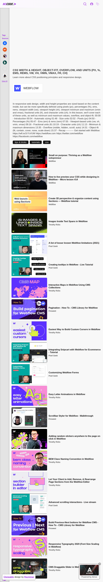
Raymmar (29, 577)
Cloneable (9, 577)
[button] (98, 4)
